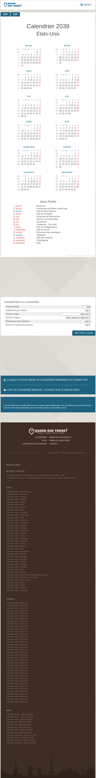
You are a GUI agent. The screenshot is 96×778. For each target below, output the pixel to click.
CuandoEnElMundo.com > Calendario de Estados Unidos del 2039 (51, 478)
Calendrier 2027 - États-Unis (17, 621)
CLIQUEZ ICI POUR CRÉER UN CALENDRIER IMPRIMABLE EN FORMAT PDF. (47, 380)
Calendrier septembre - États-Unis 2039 (21, 735)
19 (78, 108)
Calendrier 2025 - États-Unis (17, 616)
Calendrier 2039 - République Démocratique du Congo (26, 575)
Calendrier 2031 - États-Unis (17, 631)
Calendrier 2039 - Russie (15, 583)
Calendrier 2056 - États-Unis (17, 696)
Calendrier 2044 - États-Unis (17, 665)
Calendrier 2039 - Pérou (15, 569)
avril (67, 71)
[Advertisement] (48, 277)
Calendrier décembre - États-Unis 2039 (21, 743)
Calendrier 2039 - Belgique (16, 499)
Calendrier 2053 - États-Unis (17, 689)
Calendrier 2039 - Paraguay (16, 564)
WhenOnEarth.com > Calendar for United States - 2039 (44, 475)
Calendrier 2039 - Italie (15, 549)
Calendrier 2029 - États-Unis (17, 626)
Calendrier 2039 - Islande (15, 546)
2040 (15, 14)
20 (60, 111)
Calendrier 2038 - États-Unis (17, 650)
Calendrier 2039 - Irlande (15, 543)
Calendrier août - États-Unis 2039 (19, 732)
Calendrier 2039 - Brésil (15, 505)
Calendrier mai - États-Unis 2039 (18, 725)
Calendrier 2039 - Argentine (16, 497)
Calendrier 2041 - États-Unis (17, 657)
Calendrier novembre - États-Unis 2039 (21, 740)
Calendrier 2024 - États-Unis (17, 613)
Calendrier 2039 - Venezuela (17, 590)
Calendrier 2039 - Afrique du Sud (18, 492)
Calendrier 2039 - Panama (16, 562)
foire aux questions (59, 441)
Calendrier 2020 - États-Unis (17, 603)
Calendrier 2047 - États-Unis (17, 673)
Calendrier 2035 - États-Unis (17, 642)
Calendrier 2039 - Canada (16, 507)
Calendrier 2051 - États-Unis (17, 683)
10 (78, 80)
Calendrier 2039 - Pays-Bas (16, 567)
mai (29, 96)
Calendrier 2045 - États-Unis (17, 668)
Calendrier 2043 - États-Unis (17, 663)
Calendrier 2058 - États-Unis (17, 702)
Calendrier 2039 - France (15, 536)
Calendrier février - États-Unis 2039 (19, 717)
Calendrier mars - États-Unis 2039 (19, 719)
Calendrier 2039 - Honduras (16, 541)
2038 (5, 14)
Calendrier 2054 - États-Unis (17, 691)
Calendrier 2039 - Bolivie (15, 502)
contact (53, 444)
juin (67, 96)
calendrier (41, 437)
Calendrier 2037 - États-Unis (17, 647)
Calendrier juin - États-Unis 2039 (18, 727)
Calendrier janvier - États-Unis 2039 (19, 714)
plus (44, 441)
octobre (67, 147)
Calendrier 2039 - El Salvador (17, 523)
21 (60, 60)
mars (29, 71)
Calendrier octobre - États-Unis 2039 (20, 738)
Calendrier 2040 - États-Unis (17, 655)
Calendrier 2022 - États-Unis (17, 608)
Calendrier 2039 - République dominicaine (22, 577)
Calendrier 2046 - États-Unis (17, 670)
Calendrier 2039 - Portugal (16, 572)
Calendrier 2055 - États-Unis (17, 694)
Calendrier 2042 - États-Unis (17, 660)
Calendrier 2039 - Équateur (16, 525)
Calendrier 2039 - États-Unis (17, 531)
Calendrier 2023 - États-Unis (17, 611)
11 (34, 181)
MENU (85, 4)
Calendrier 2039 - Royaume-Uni (18, 580)
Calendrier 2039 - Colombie (16, 512)
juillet (29, 121)
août (67, 121)
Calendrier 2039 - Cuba (15, 517)
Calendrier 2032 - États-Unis (17, 634)
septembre (29, 147)
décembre (67, 172)
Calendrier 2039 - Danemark (17, 520)
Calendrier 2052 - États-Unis (17, 686)
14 (60, 57)
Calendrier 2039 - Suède (15, 585)
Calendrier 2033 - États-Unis (17, 637)
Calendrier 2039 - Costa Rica (17, 515)
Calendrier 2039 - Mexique (16, 554)
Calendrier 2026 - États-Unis (17, 619)
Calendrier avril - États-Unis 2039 (18, 722)
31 (60, 167)
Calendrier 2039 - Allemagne (17, 494)
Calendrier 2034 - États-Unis (17, 639)
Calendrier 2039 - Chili (14, 510)
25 (78, 187)
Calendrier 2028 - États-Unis (17, 624)
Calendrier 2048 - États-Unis (17, 676)
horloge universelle (60, 437)
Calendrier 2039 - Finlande (16, 533)
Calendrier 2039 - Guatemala (17, 538)
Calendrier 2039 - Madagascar (17, 551)
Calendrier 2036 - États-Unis (17, 645)
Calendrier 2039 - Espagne (16, 528)
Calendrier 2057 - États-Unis (17, 699)
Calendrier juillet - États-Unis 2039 (19, 730)
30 (22, 116)
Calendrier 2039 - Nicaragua (17, 557)
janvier (28, 45)
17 (22, 60)
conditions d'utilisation (34, 444)
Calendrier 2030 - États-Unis (17, 629)
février (67, 45)
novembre (29, 172)
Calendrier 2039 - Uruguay (16, 588)
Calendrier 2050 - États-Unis (17, 681)
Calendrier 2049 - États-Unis (17, 678)
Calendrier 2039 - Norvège (16, 559)
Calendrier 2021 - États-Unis (17, 605)
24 (31, 187)
